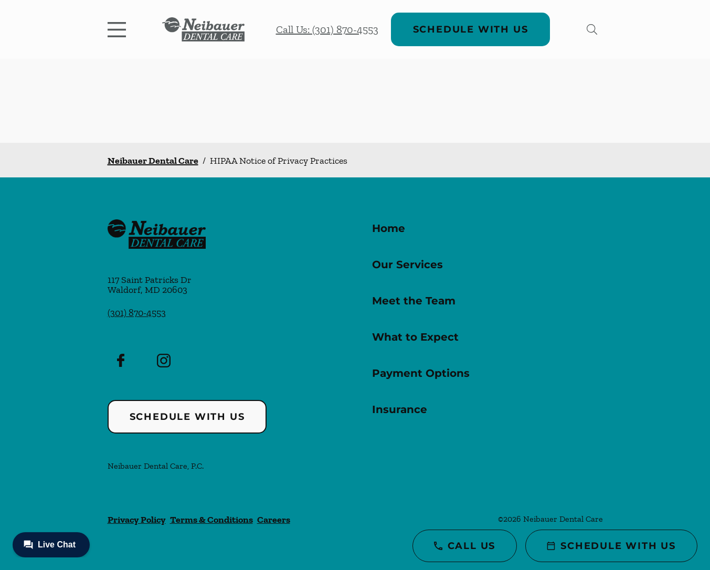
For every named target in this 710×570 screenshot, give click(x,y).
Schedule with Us (470, 29)
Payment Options (421, 373)
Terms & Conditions (211, 519)
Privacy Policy (137, 519)
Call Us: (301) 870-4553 (327, 29)
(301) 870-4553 (137, 313)
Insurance (399, 409)
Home (388, 228)
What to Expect (415, 337)
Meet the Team (413, 300)
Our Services (407, 264)
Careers (273, 519)
